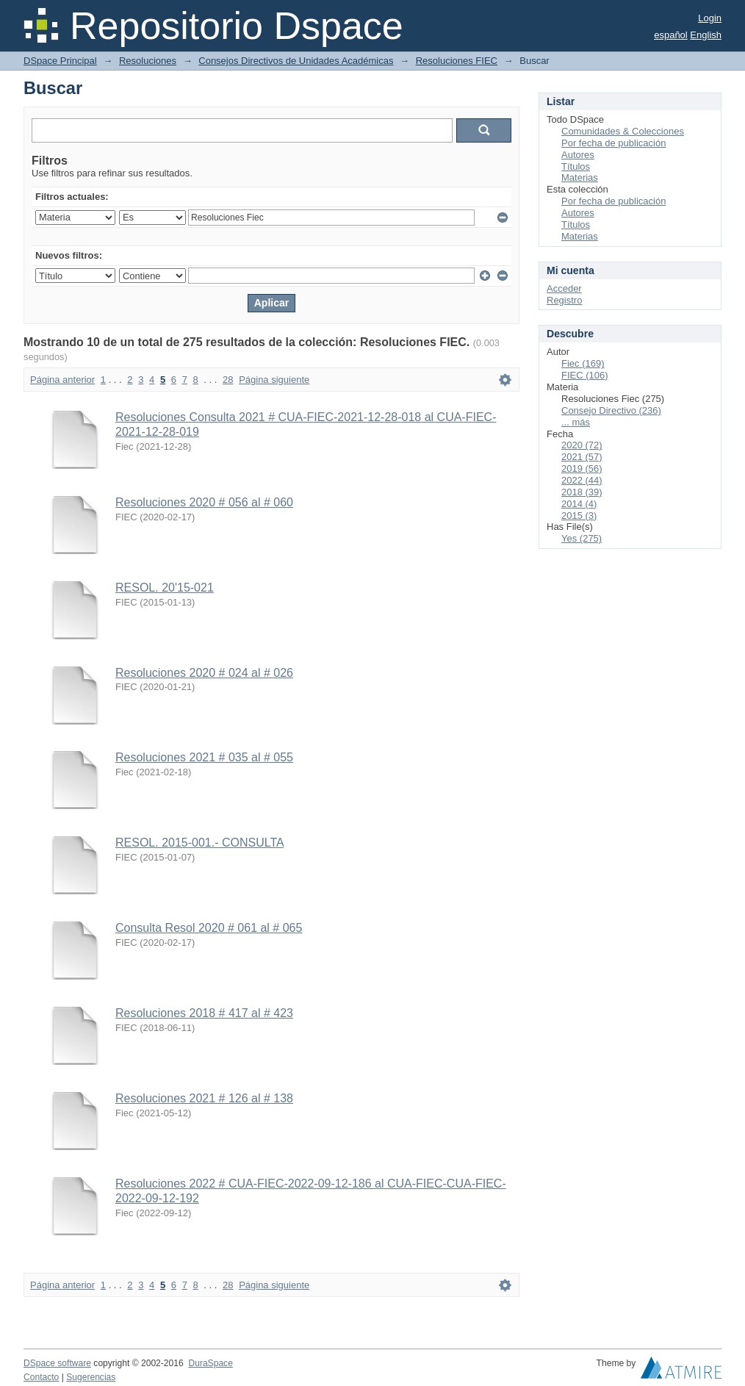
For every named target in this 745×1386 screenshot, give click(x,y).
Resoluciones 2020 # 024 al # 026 (204, 673)
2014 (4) (579, 503)
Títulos (575, 166)
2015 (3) (579, 515)
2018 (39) (581, 492)
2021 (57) (581, 456)
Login (709, 18)
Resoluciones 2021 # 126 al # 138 (204, 1098)
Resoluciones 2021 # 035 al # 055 (204, 757)
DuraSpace (210, 1363)
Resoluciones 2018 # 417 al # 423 (204, 1013)
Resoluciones (147, 60)
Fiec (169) (583, 363)
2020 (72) (581, 444)
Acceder (564, 288)
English (705, 34)
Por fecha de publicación (613, 142)
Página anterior (62, 379)
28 (228, 379)
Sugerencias (90, 1377)
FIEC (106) (584, 375)
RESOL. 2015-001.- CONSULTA (199, 842)
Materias (579, 177)
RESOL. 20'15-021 (164, 587)
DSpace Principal (60, 60)
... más (575, 422)
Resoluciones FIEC (456, 60)
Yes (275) (581, 538)
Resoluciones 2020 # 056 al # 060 (204, 502)
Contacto (41, 1377)
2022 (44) (581, 480)
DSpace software (57, 1363)
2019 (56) (581, 468)
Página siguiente (274, 379)
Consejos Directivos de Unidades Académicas (295, 60)
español (671, 34)
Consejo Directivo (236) (611, 410)
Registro (564, 300)
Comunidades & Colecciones (622, 131)
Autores (577, 154)
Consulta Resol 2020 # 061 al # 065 (208, 928)
